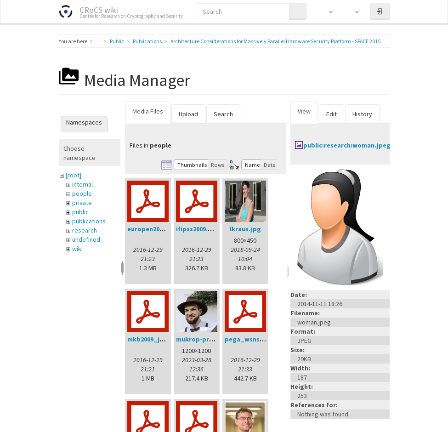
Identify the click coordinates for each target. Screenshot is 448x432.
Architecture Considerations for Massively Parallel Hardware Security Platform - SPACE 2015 (275, 41)
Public (117, 41)
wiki (77, 248)
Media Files (147, 111)
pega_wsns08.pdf (252, 339)
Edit (331, 114)
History (362, 114)
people (82, 193)
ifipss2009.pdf (197, 229)
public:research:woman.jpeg (347, 145)
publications (89, 221)
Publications (147, 41)
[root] (73, 175)
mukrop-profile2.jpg (207, 339)
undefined (86, 239)
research (84, 230)
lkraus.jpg (245, 229)
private (82, 203)
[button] (326, 11)
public (80, 212)
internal (82, 184)
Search (223, 114)
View (304, 111)
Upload (188, 114)
